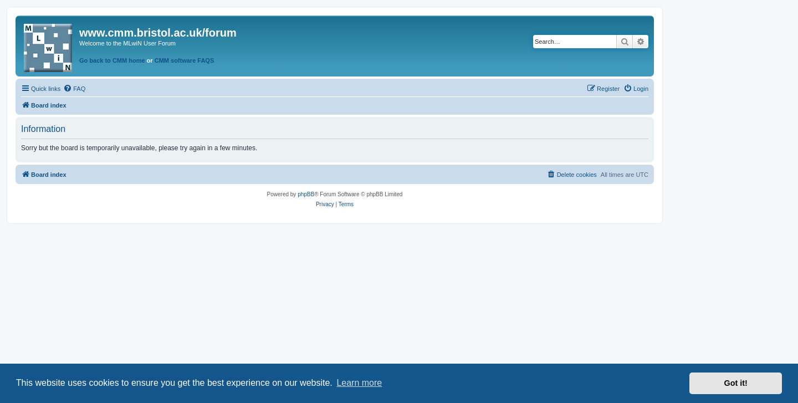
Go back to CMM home (112, 60)
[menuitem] (74, 88)
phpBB (306, 194)
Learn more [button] (359, 382)
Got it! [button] (736, 383)
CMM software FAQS (184, 60)
